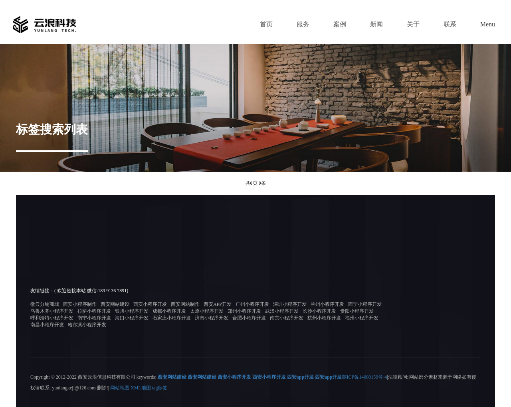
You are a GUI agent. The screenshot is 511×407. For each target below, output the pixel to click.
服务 (303, 24)
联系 (450, 24)
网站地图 (119, 387)
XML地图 (141, 387)
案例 (339, 24)
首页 (266, 24)
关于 (413, 24)
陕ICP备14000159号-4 (364, 377)
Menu (487, 24)
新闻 (376, 24)
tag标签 (160, 387)
